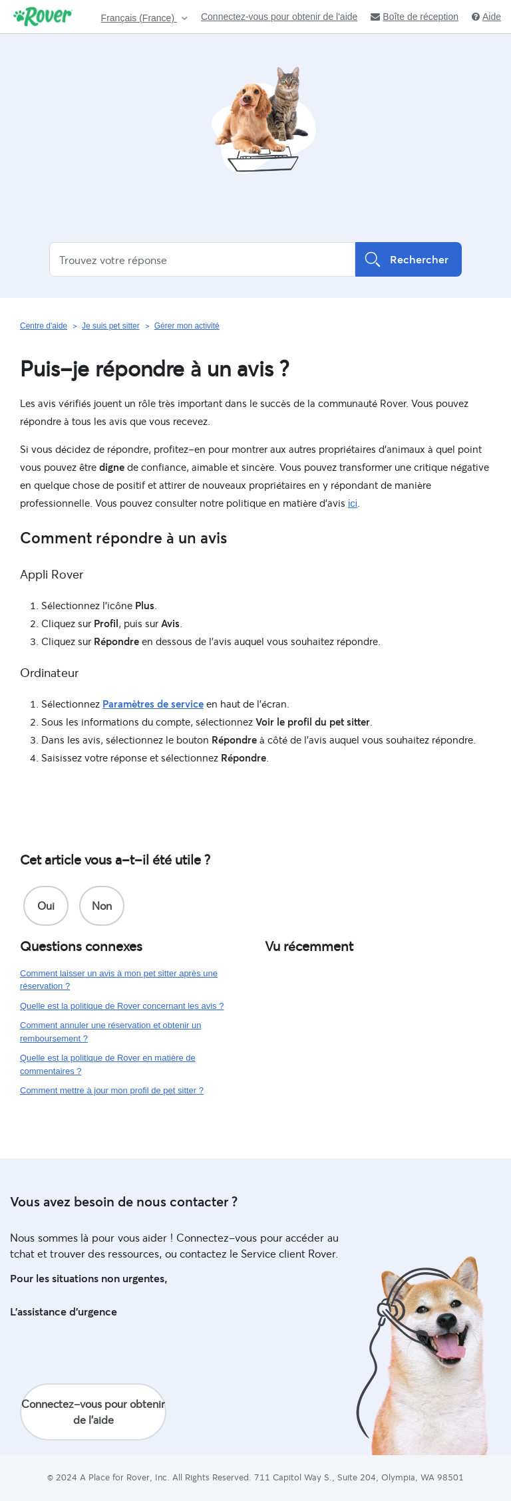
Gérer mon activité (187, 326)
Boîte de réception (414, 16)
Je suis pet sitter (111, 326)
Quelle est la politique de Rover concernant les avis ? (122, 1006)
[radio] (46, 906)
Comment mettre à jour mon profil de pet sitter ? (112, 1090)
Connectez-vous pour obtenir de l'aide (279, 16)
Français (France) (139, 18)
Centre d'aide (43, 326)
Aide (486, 16)
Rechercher (408, 259)
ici (352, 503)
